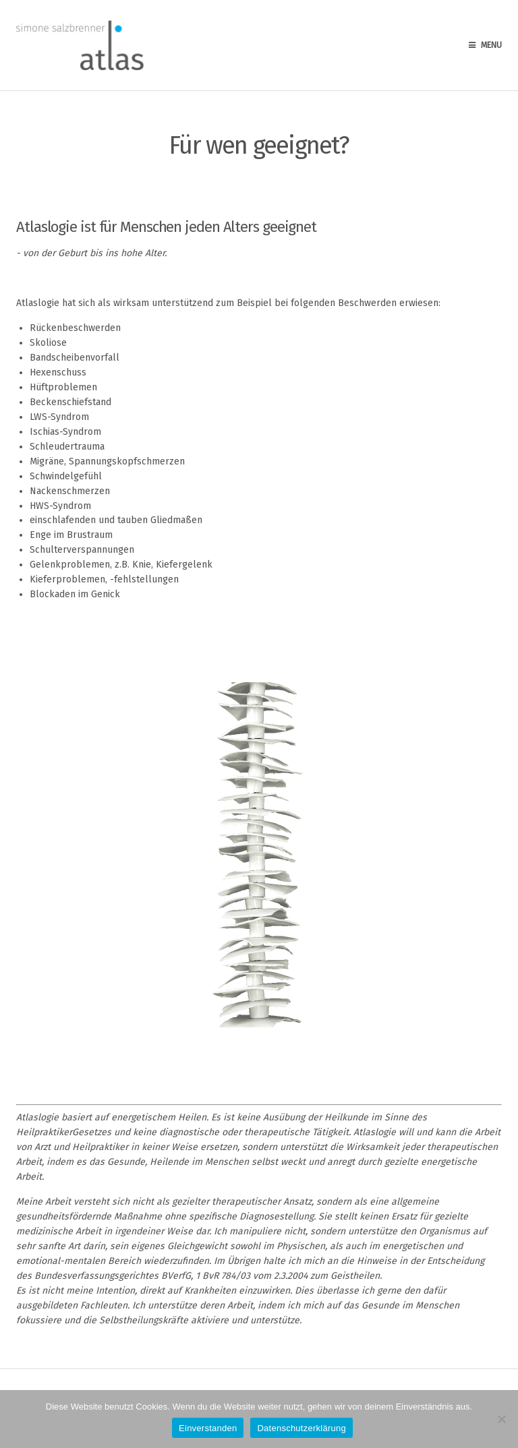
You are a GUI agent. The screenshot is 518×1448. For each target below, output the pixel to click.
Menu (485, 45)
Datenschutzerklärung (301, 1428)
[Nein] (501, 1419)
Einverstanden (208, 1428)
